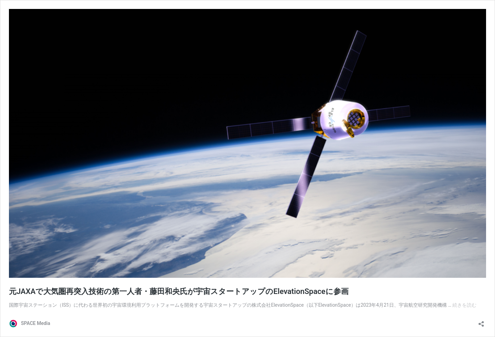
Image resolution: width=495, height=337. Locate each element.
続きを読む (464, 305)
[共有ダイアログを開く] (481, 321)
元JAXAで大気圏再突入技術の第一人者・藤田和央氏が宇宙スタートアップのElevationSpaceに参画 (179, 291)
